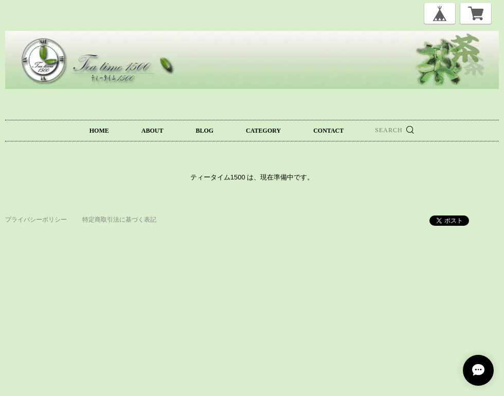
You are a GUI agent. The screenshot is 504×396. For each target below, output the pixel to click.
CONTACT (328, 130)
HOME (99, 130)
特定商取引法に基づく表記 (119, 219)
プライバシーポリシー (36, 219)
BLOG (204, 130)
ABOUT (152, 130)
